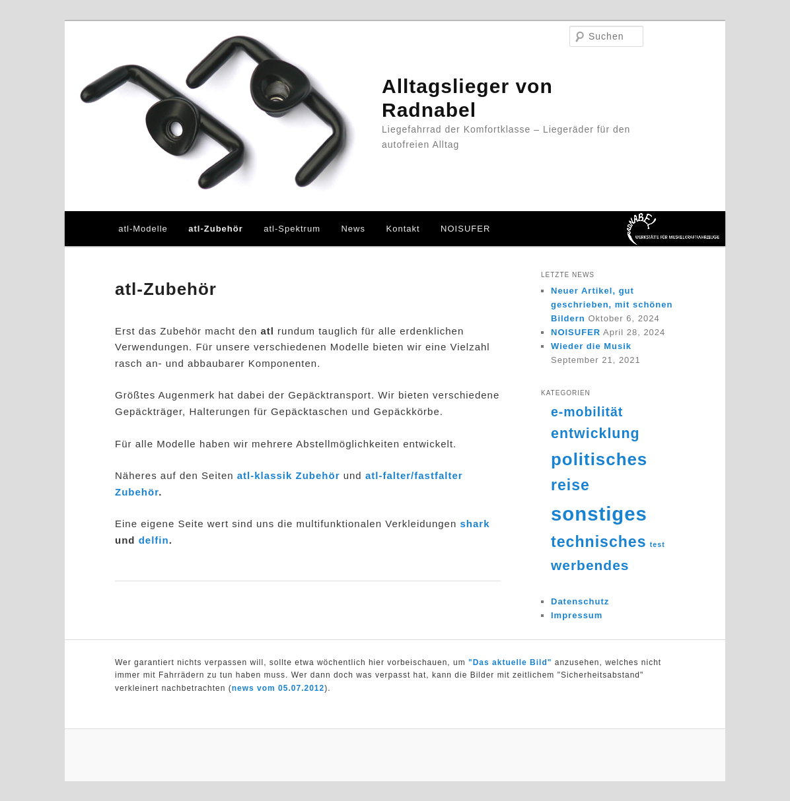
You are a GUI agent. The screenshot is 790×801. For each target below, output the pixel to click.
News (353, 229)
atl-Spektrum (292, 229)
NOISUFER (465, 229)
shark (474, 523)
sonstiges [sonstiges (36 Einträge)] (599, 514)
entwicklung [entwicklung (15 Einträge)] (595, 433)
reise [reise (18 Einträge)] (570, 485)
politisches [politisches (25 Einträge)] (599, 459)
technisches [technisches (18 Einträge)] (599, 541)
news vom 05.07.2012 (278, 688)
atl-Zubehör (215, 229)
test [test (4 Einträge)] (657, 544)
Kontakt (403, 229)
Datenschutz (580, 601)
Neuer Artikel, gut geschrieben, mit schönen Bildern (611, 304)
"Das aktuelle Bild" (510, 662)
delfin (154, 540)
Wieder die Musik (591, 346)
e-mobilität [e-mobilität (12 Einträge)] (587, 411)
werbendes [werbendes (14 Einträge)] (590, 565)
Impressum (576, 615)
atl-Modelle (143, 229)
